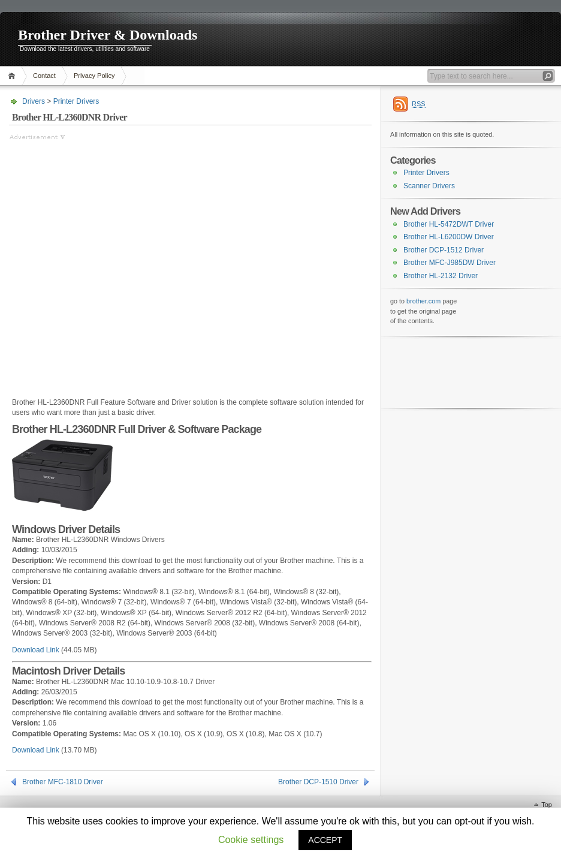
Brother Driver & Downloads (107, 35)
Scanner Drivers (429, 186)
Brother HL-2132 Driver (440, 276)
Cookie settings (250, 840)
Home (13, 76)
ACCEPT (325, 840)
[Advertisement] (121, 263)
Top (546, 804)
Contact (44, 75)
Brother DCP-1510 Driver (318, 782)
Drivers (33, 101)
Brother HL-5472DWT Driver (448, 224)
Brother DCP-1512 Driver (443, 250)
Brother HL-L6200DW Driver (448, 237)
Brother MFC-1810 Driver (62, 782)
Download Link (35, 650)
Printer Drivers (76, 101)
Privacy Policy (94, 75)
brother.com (423, 301)
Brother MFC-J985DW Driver (449, 262)
